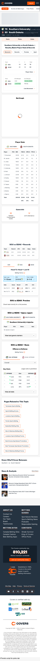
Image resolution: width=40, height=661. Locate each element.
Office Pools (26, 537)
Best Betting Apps (10, 537)
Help (14, 586)
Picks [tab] (20, 39)
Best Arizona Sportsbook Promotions (16, 441)
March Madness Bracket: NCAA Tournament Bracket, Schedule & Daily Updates (21, 476)
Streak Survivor (28, 532)
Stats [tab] (8, 39)
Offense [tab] (11, 357)
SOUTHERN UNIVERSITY (12, 317)
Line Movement (28, 88)
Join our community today (20, 560)
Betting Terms (20, 273)
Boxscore (7, 52)
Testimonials (8, 524)
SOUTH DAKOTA (29, 317)
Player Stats (29, 72)
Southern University (19, 29)
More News (35, 471)
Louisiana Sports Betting (12, 416)
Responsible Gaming (29, 524)
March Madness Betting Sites (13, 431)
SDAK (7, 255)
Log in (31, 3)
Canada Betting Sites (11, 532)
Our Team (7, 519)
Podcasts (25, 522)
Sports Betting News (30, 519)
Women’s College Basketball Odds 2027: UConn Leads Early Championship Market (22, 484)
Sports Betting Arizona (11, 411)
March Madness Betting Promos (14, 451)
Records (17, 52)
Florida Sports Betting (11, 421)
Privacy (19, 586)
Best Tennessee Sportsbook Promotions (17, 446)
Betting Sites (10, 528)
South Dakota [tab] (26, 147)
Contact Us (7, 514)
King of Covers (27, 534)
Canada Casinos (9, 534)
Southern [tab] (12, 147)
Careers (6, 516)
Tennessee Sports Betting (12, 406)
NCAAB (5, 9)
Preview (26, 52)
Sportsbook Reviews (30, 517)
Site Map (8, 586)
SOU (7, 252)
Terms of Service (29, 586)
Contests (27, 528)
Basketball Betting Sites (12, 426)
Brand (5, 521)
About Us (8, 510)
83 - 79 (21, 291)
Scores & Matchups (17, 9)
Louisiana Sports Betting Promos (14, 436)
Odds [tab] (32, 39)
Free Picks (30, 9)
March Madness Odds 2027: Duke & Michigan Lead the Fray (22, 492)
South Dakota (16, 32)
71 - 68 (21, 288)
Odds (38, 9)
